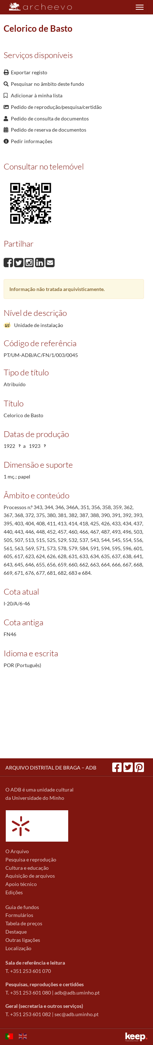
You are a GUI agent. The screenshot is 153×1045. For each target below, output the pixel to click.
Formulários (19, 915)
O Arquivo (17, 851)
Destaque (16, 932)
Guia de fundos (22, 907)
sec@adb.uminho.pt (76, 1014)
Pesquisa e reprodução (30, 859)
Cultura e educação (27, 868)
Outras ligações (22, 940)
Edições (14, 892)
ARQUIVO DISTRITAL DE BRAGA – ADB (50, 767)
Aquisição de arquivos (30, 876)
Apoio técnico (21, 884)
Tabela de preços (23, 923)
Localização (18, 948)
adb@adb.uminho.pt (77, 992)
